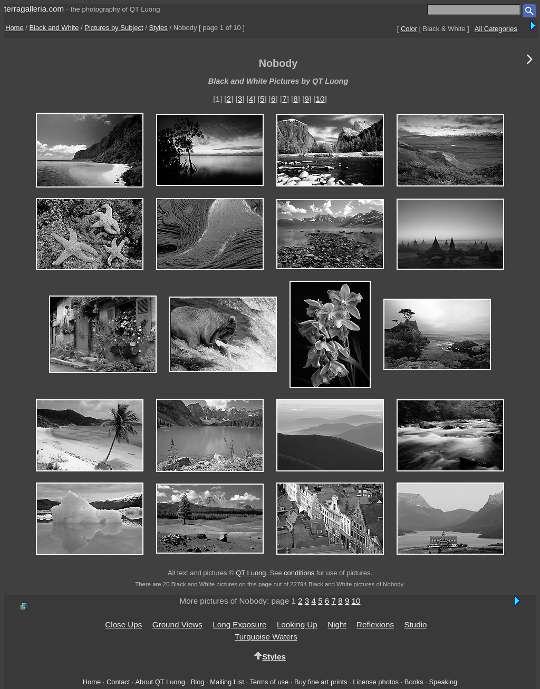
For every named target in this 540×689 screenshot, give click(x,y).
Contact (118, 682)
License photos (376, 682)
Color (409, 29)
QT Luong (251, 573)
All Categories (496, 29)
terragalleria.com (34, 8)
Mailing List (227, 682)
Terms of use (268, 682)
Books (413, 682)
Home (14, 28)
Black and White (54, 28)
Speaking (443, 682)
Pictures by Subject (113, 28)
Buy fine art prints (320, 682)
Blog (198, 682)
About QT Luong (160, 682)
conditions (299, 573)
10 (320, 98)
